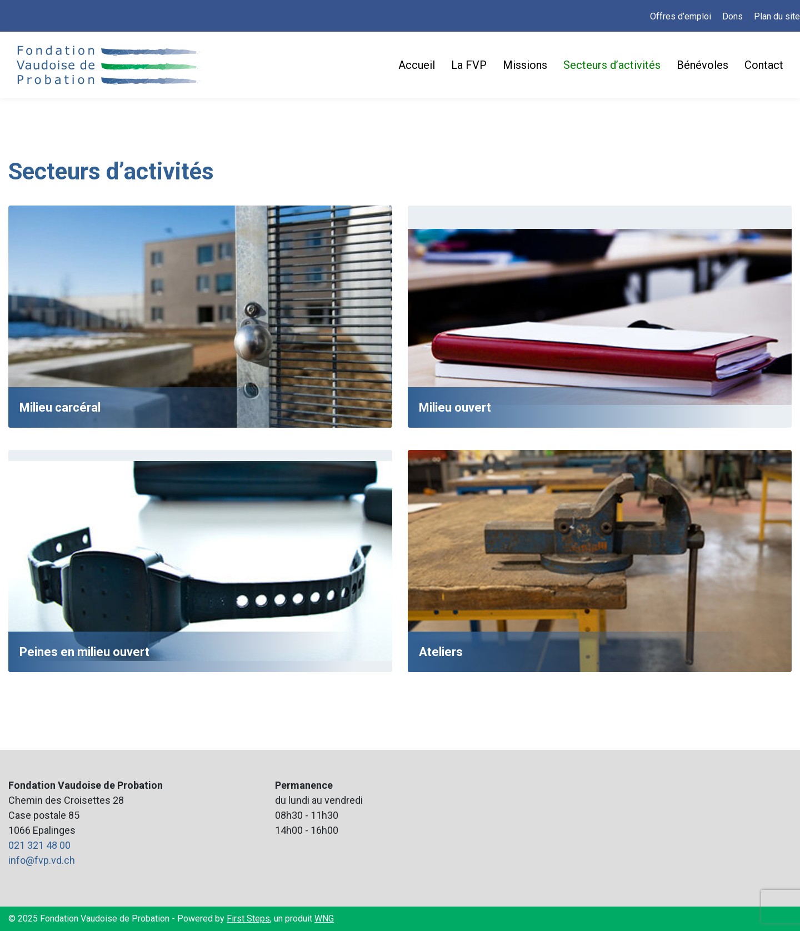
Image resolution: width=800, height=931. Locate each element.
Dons (732, 16)
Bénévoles (702, 65)
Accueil (416, 65)
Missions (525, 65)
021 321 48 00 (39, 845)
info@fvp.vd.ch (41, 860)
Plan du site (777, 16)
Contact (763, 65)
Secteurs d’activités (612, 65)
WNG (324, 918)
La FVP (469, 65)
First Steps (248, 918)
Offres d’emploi (680, 16)
